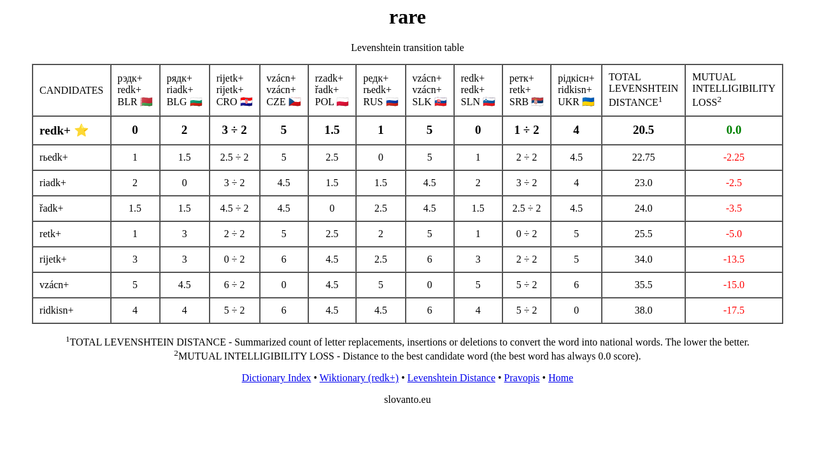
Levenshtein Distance (451, 377)
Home (560, 377)
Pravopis (522, 377)
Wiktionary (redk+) (359, 377)
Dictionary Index (276, 377)
